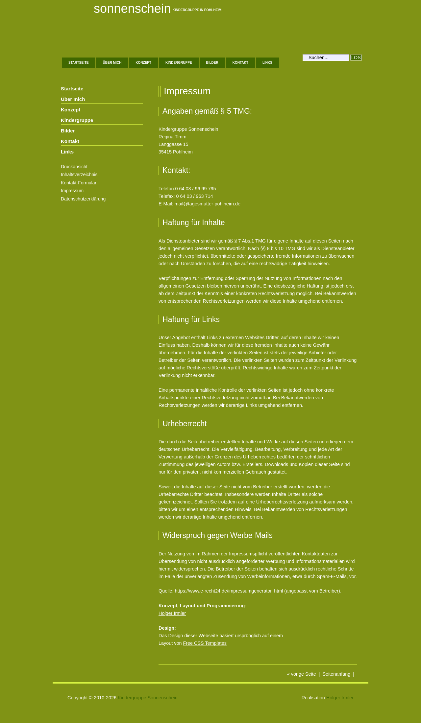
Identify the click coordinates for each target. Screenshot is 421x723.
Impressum (72, 190)
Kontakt (240, 62)
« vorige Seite (301, 674)
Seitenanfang (336, 674)
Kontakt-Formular (78, 182)
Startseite (78, 62)
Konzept (143, 62)
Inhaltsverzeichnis (79, 174)
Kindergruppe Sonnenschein (148, 697)
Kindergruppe (178, 62)
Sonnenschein (132, 8)
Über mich (112, 62)
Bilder (212, 62)
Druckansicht (74, 166)
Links (267, 62)
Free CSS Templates (205, 643)
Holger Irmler (172, 613)
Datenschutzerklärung (83, 198)
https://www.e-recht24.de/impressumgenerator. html (229, 591)
